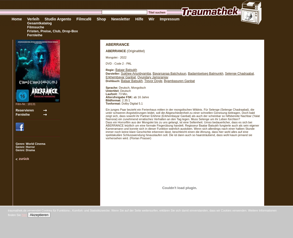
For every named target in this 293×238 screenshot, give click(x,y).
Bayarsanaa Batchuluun (169, 73)
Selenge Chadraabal (239, 73)
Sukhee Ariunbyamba (136, 73)
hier (24, 215)
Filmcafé (83, 19)
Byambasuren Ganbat (179, 81)
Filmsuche (35, 27)
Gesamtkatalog (39, 23)
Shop (101, 19)
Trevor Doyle (153, 81)
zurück (24, 159)
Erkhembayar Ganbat (121, 77)
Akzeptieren (39, 215)
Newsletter (120, 19)
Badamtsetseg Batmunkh (205, 73)
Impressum (170, 19)
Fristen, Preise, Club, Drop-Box (52, 31)
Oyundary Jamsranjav (152, 77)
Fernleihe (35, 35)
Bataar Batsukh (126, 70)
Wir (151, 19)
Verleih (33, 19)
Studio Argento (58, 19)
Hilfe (139, 19)
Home (17, 19)
